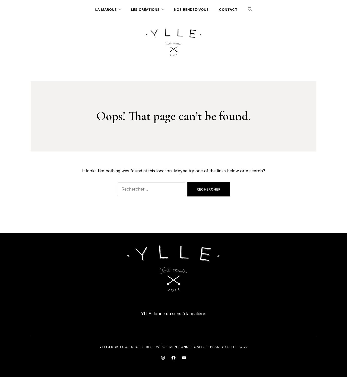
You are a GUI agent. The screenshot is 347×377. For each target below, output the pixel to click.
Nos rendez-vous (191, 9)
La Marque (106, 9)
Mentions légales (187, 347)
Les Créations (145, 9)
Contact (228, 9)
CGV (244, 347)
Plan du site (222, 347)
